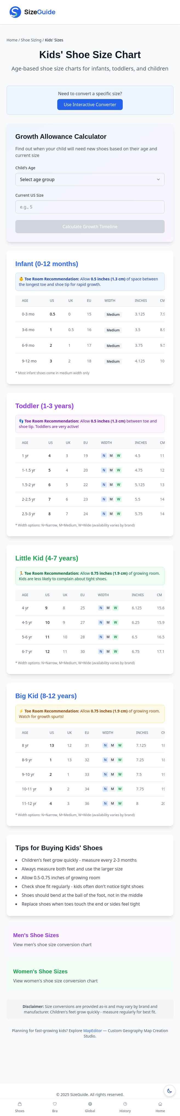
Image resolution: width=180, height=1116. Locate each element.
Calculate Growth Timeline (90, 227)
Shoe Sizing (31, 40)
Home (12, 40)
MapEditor (92, 1030)
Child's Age (25, 167)
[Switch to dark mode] (170, 1091)
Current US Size (29, 195)
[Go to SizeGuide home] (37, 12)
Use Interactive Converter (90, 105)
